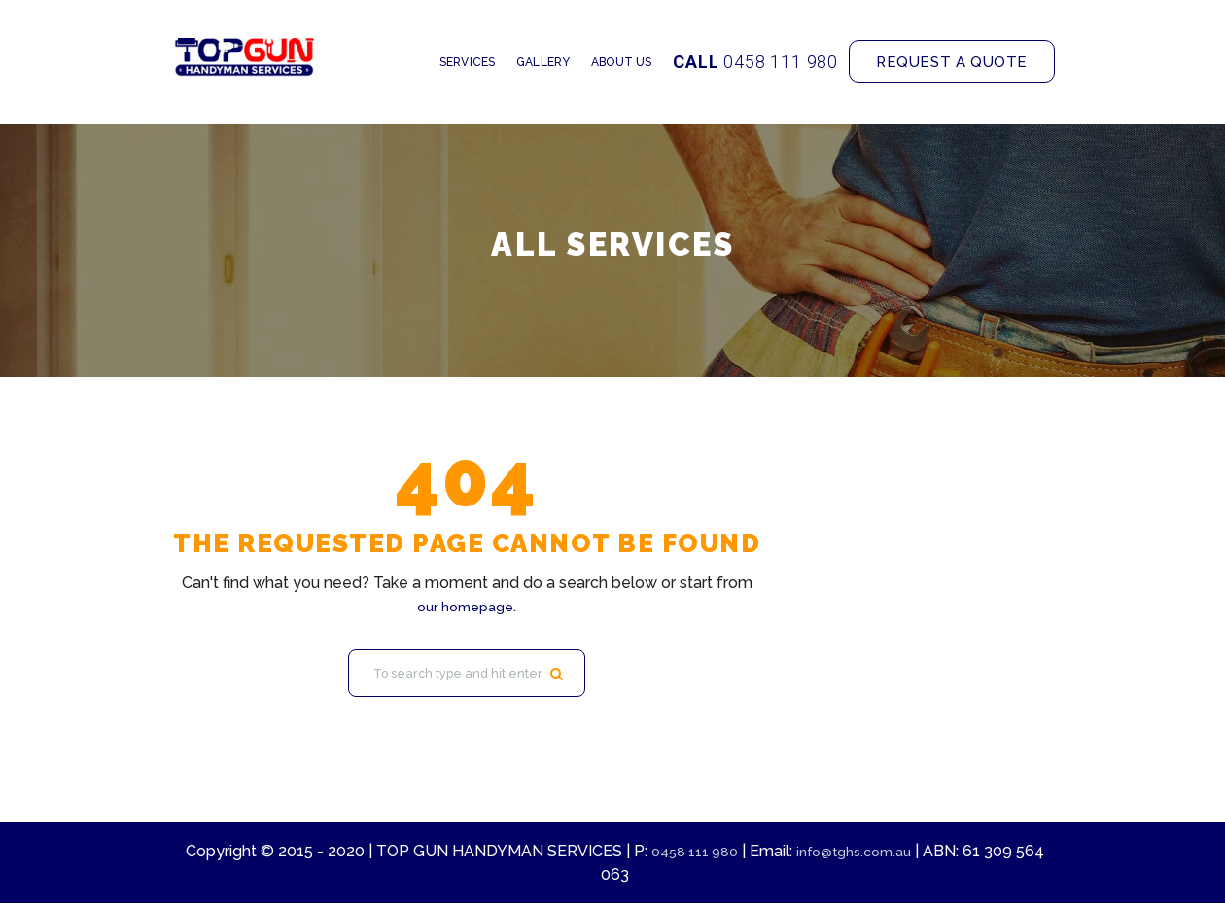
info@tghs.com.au (876, 853)
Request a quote (952, 62)
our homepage (465, 606)
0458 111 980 (780, 62)
